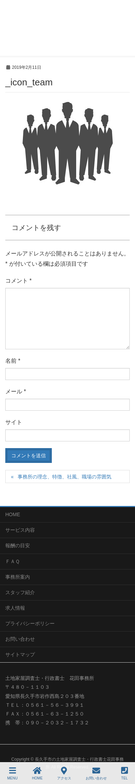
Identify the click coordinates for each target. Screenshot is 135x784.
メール (15, 391)
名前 (12, 361)
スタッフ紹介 (20, 592)
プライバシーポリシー (30, 623)
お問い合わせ (20, 639)
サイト (13, 422)
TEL (124, 773)
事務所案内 (17, 577)
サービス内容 (20, 530)
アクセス (64, 773)
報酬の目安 (17, 545)
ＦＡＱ (12, 561)
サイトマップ (20, 654)
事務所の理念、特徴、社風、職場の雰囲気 (64, 477)
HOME (12, 514)
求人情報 (15, 608)
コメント (18, 281)
